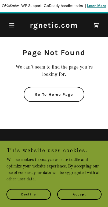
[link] (54, 26)
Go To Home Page (54, 94)
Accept (79, 194)
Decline (28, 194)
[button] (13, 25)
